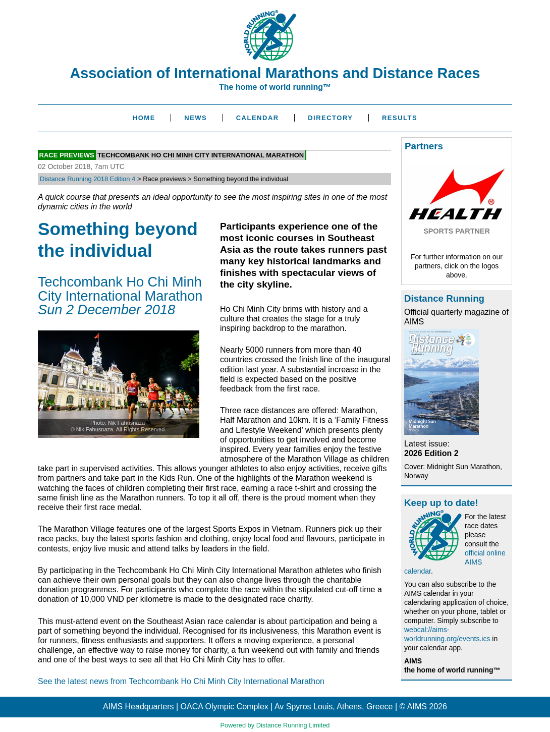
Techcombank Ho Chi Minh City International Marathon (200, 154)
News (195, 118)
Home (144, 118)
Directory (330, 118)
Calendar (257, 118)
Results (399, 118)
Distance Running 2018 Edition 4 (87, 179)
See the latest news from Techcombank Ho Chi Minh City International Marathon (181, 681)
